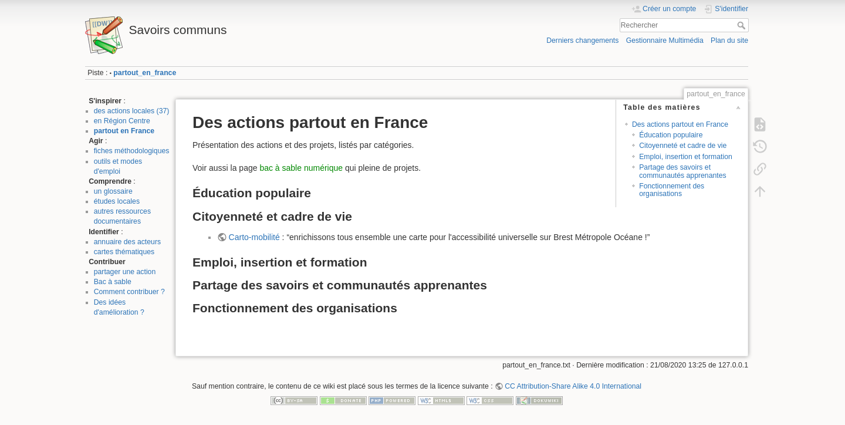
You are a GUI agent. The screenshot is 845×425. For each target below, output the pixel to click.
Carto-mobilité (254, 237)
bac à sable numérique (301, 168)
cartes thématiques (124, 252)
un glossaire (113, 191)
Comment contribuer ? (129, 292)
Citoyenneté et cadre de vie (682, 145)
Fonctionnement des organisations (671, 190)
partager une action (125, 272)
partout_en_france (144, 73)
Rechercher (742, 25)
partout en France (124, 131)
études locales (117, 201)
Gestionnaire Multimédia (665, 40)
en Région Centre (122, 121)
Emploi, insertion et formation (685, 157)
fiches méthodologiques (132, 151)
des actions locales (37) (132, 111)
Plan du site (729, 40)
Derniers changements (582, 40)
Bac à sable (112, 282)
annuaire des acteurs (127, 242)
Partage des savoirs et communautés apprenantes (682, 171)
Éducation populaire (670, 135)
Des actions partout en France (680, 124)
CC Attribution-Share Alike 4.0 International (573, 386)
